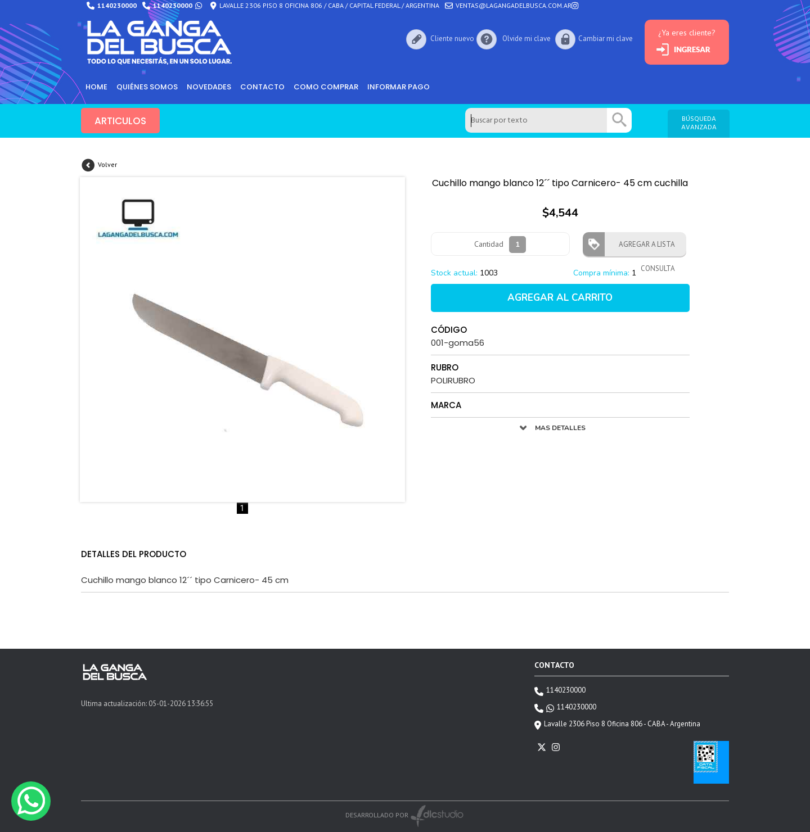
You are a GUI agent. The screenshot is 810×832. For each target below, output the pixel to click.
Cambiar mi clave (605, 38)
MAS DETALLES (560, 427)
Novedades (209, 87)
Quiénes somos (147, 87)
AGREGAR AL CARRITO (560, 297)
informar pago (398, 87)
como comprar (326, 87)
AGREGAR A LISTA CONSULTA (643, 247)
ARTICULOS (120, 121)
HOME (96, 87)
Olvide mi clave (526, 38)
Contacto (262, 87)
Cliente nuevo (452, 38)
